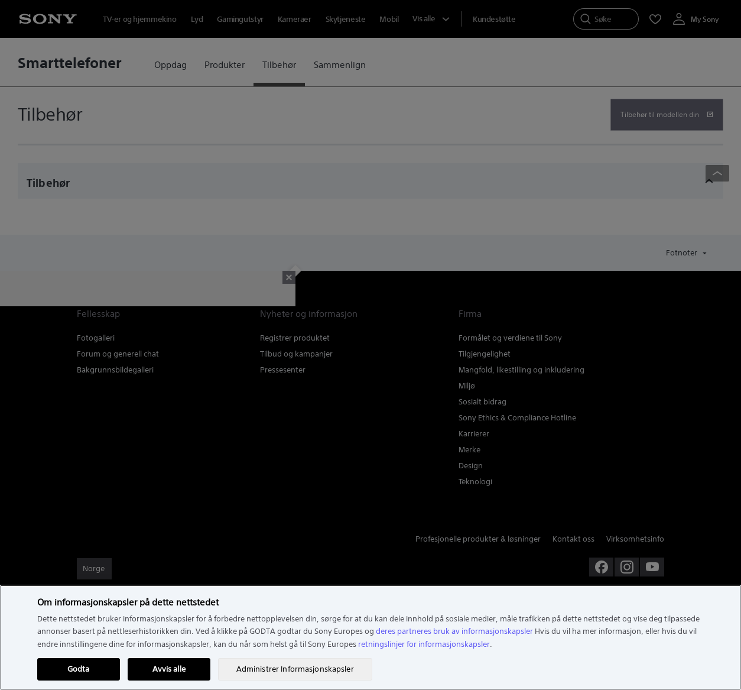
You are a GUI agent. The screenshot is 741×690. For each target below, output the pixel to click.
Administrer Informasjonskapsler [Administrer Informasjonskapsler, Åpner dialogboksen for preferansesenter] (295, 669)
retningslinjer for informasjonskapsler (424, 644)
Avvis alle (169, 669)
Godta (78, 669)
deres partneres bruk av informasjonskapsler (454, 631)
